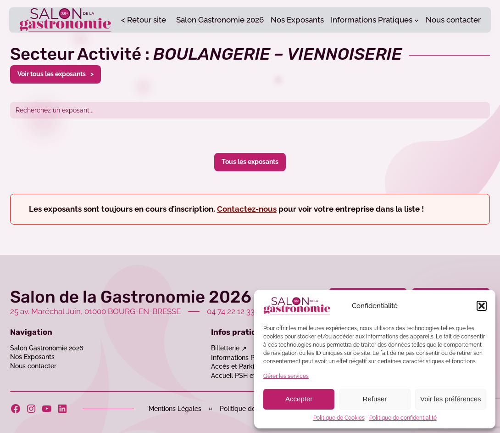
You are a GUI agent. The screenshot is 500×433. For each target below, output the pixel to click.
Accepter (298, 399)
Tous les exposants (250, 161)
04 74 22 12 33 (231, 311)
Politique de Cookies (339, 418)
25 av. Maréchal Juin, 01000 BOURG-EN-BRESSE (95, 311)
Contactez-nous (247, 209)
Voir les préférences (450, 399)
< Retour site (143, 19)
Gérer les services (286, 376)
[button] (481, 305)
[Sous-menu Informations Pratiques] (416, 19)
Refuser (375, 399)
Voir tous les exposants (51, 74)
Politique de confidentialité (403, 418)
